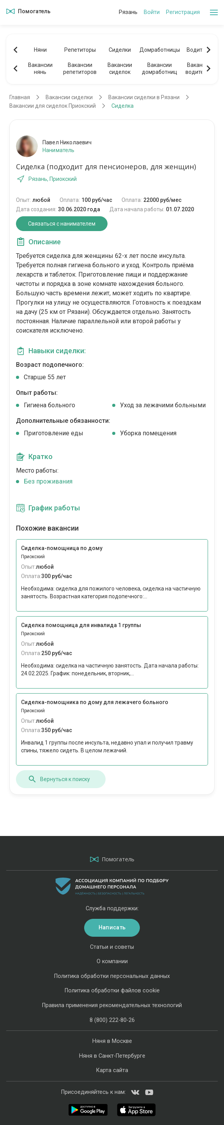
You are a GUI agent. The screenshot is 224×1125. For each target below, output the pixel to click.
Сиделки (120, 50)
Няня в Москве (112, 1041)
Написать (112, 927)
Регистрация (183, 12)
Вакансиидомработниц (159, 68)
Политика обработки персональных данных (112, 976)
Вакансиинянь (40, 68)
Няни (40, 50)
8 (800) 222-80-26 (112, 1020)
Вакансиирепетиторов (80, 68)
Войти (152, 12)
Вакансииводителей (199, 68)
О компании (112, 961)
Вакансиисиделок (120, 68)
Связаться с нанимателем (61, 224)
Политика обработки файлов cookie (112, 990)
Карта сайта (112, 1070)
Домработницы (159, 50)
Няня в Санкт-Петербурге (112, 1056)
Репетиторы (80, 50)
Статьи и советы (112, 947)
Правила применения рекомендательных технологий (112, 1005)
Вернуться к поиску (59, 779)
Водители (199, 50)
